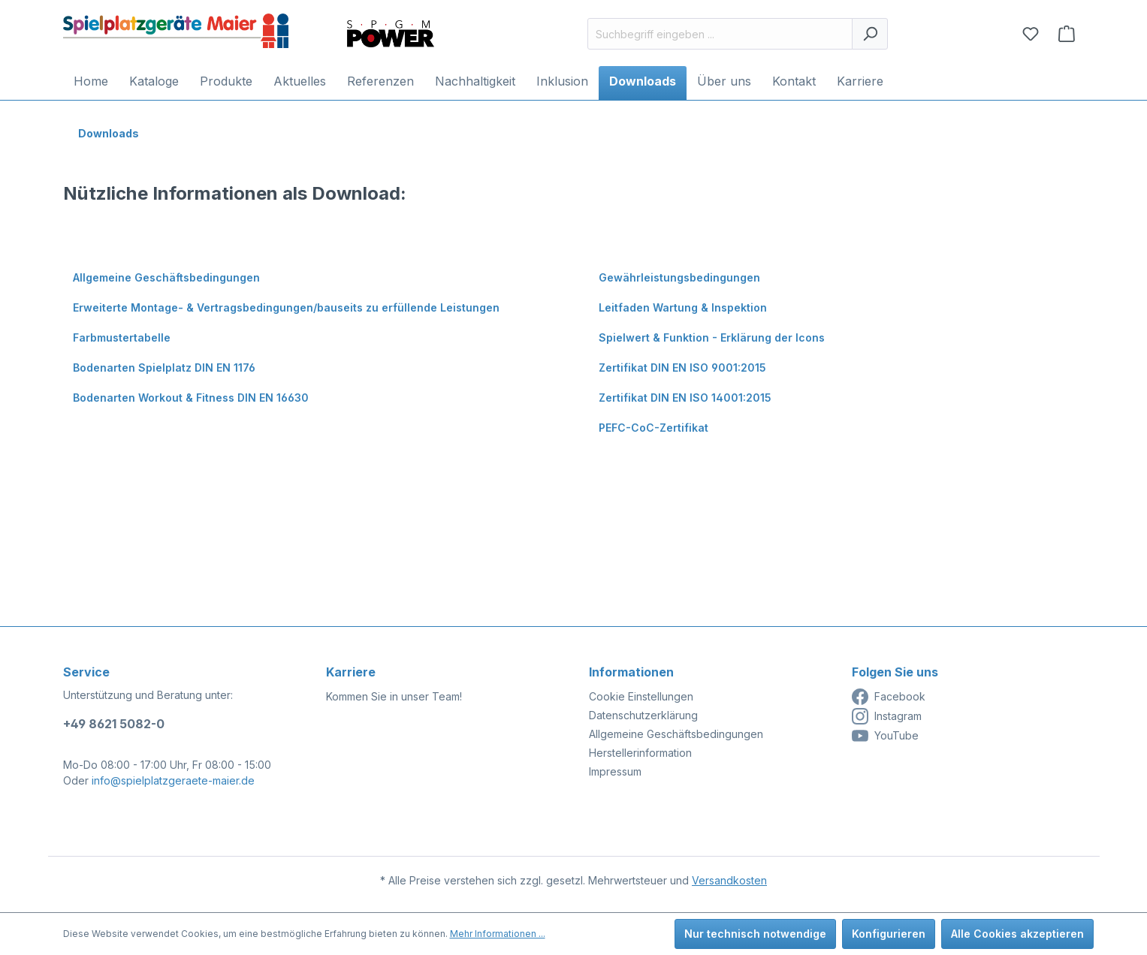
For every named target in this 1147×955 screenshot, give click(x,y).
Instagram (887, 716)
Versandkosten (729, 880)
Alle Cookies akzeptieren (1017, 933)
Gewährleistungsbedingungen (679, 277)
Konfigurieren (888, 933)
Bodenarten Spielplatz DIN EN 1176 (164, 367)
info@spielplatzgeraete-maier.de (173, 780)
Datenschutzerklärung (643, 715)
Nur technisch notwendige (755, 933)
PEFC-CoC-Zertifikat (653, 427)
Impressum (615, 771)
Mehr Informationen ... (497, 933)
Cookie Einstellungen (641, 696)
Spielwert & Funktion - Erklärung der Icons (712, 337)
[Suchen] (870, 34)
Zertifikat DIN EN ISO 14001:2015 (685, 397)
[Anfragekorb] (1067, 34)
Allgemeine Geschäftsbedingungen (166, 277)
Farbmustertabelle (122, 337)
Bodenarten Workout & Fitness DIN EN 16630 (191, 397)
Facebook (888, 696)
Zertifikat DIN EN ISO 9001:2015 (682, 367)
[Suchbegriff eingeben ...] (720, 34)
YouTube (885, 736)
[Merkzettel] (1031, 34)
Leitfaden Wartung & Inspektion (683, 307)
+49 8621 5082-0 (114, 723)
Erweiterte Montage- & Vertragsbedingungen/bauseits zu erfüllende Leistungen (286, 307)
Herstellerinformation (640, 752)
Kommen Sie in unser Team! (394, 696)
